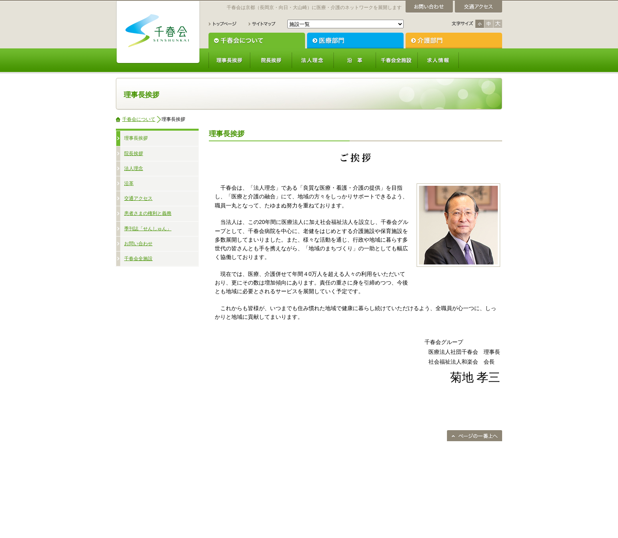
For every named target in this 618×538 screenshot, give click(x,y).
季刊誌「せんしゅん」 (147, 228)
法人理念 (313, 60)
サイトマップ (261, 24)
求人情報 (438, 60)
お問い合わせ (138, 243)
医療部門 (355, 40)
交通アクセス (138, 198)
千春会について (256, 40)
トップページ (222, 24)
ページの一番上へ (474, 435)
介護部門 (454, 40)
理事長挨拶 (229, 60)
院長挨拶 (271, 60)
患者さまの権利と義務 (147, 213)
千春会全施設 (396, 60)
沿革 (355, 60)
